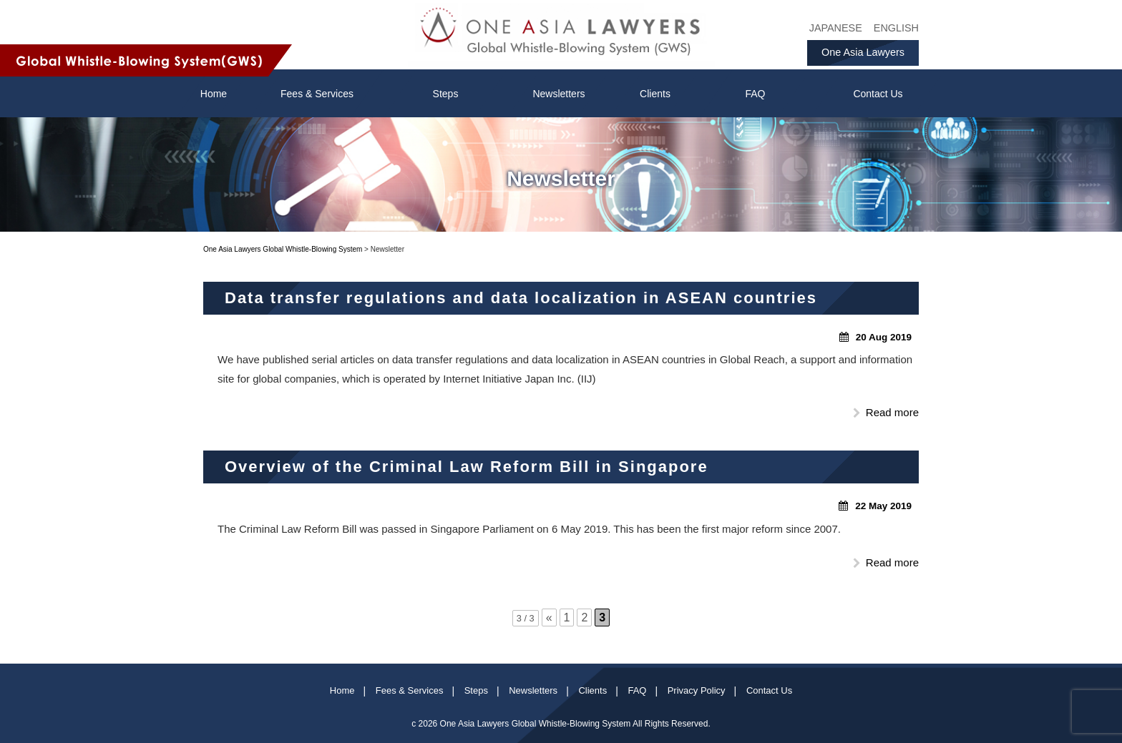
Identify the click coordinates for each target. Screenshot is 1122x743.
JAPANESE (835, 28)
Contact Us (877, 93)
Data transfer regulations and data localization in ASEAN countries (521, 298)
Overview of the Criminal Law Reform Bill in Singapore (466, 467)
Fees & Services (316, 93)
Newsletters (558, 93)
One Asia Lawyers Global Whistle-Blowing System (535, 724)
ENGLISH (896, 28)
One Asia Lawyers (862, 52)
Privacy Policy (697, 690)
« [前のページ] (549, 617)
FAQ (755, 93)
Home (342, 690)
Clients (655, 93)
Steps (446, 93)
